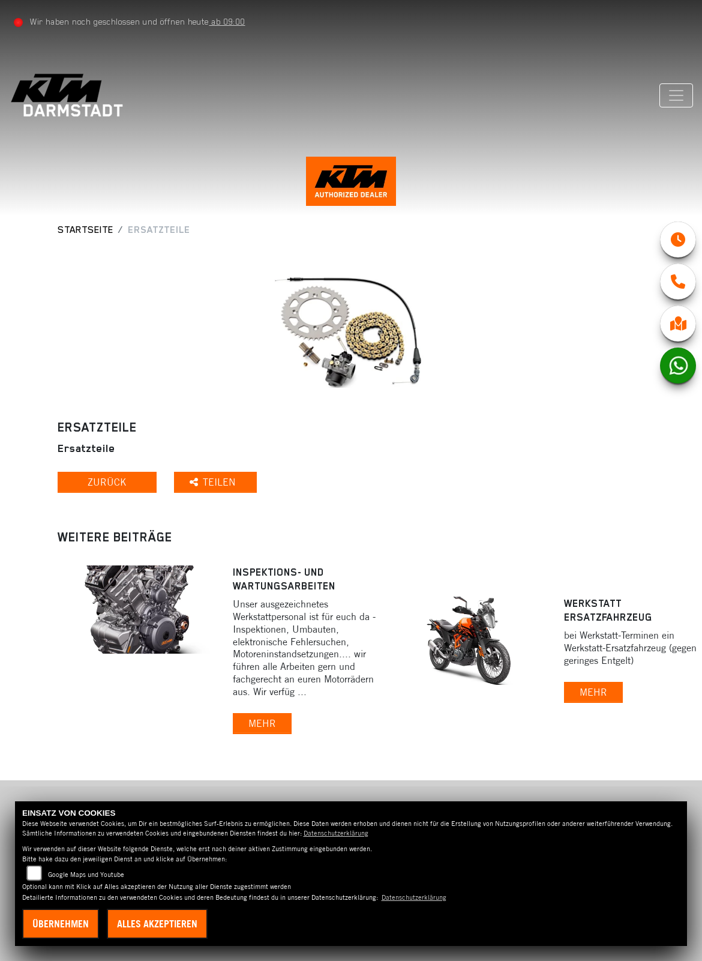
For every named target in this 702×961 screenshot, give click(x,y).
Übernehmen (60, 924)
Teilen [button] (214, 482)
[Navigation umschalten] (676, 95)
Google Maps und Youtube (86, 874)
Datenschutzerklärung (336, 833)
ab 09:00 (227, 21)
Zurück (107, 482)
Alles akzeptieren (157, 924)
